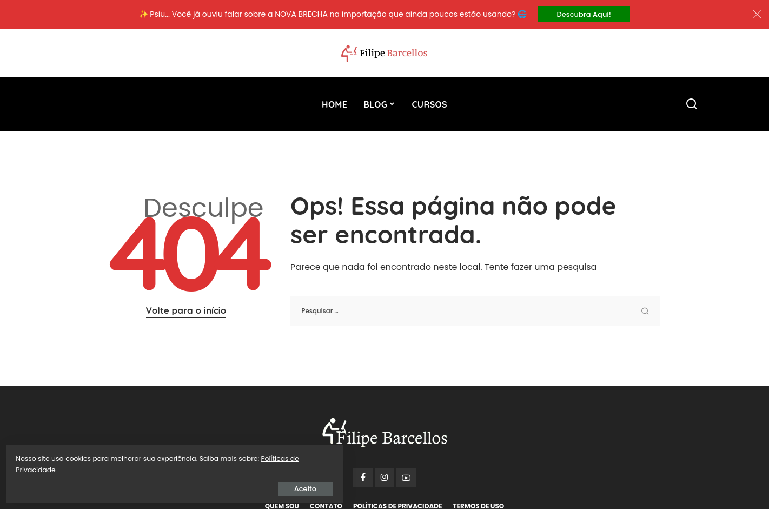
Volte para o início (186, 312)
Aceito (132, 485)
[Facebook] (363, 479)
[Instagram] (384, 479)
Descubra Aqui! (584, 15)
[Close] (757, 15)
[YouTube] (406, 479)
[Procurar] (691, 106)
